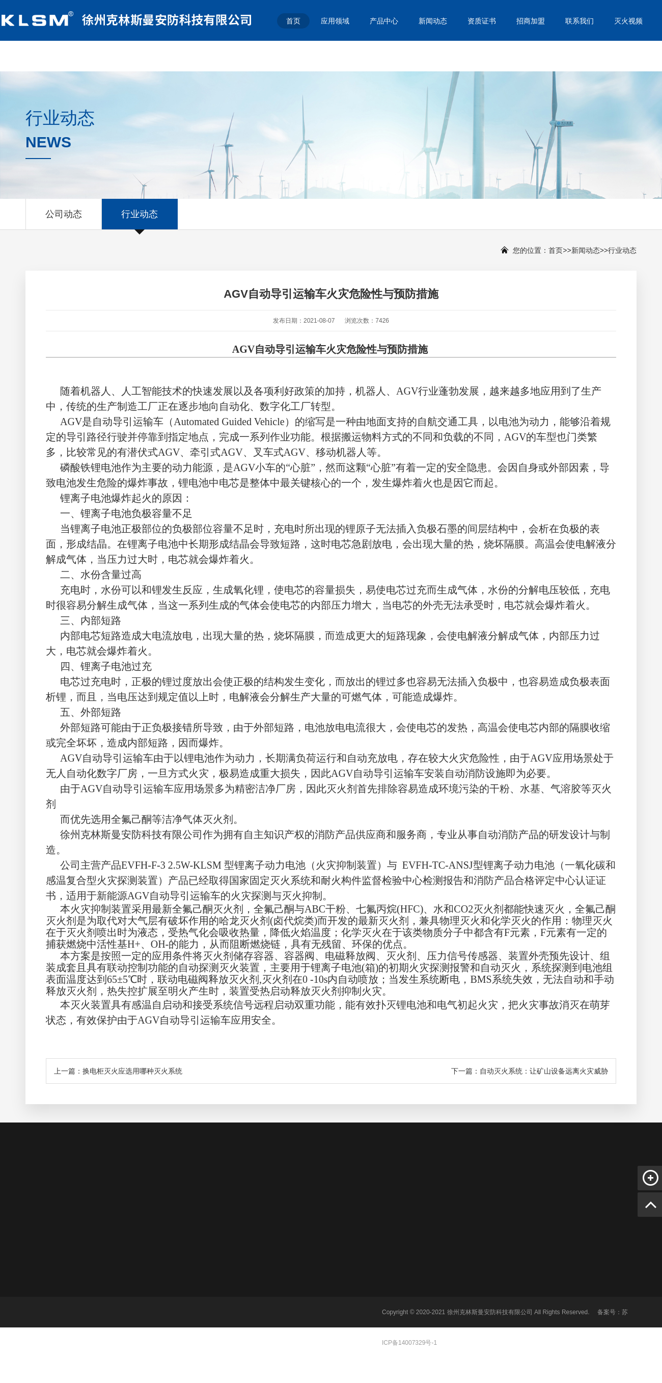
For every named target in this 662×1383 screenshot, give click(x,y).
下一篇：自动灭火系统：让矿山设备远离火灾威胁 (529, 1071)
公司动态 (63, 219)
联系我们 (579, 21)
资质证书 (481, 21)
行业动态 (139, 219)
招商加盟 (530, 21)
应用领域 (335, 21)
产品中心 (384, 21)
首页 (293, 21)
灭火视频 (628, 21)
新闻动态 (433, 21)
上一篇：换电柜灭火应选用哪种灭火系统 (118, 1071)
